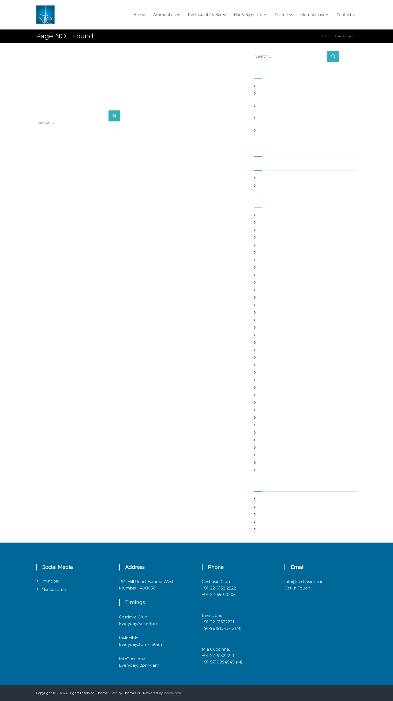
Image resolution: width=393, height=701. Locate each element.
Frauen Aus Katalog (274, 320)
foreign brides (270, 297)
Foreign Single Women (277, 312)
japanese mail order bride (279, 342)
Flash (114, 693)
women (265, 470)
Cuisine (281, 14)
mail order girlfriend (275, 387)
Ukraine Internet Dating (278, 455)
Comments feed (272, 522)
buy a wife (267, 252)
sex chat (265, 440)
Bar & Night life (248, 14)
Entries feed (269, 514)
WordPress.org (270, 529)
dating (264, 282)
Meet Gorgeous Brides (277, 395)
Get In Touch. (298, 588)
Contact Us (346, 14)
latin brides (268, 350)
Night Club (267, 402)
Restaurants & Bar (205, 14)
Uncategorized (271, 463)
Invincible (50, 581)
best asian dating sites (276, 215)
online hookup (270, 410)
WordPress (172, 693)
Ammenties (164, 14)
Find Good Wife (271, 290)
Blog (262, 237)
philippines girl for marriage (281, 418)
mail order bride (272, 372)
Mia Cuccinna (54, 589)
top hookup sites (272, 448)
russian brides (270, 425)
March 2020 (268, 186)
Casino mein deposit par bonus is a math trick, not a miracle (306, 86)
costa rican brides (272, 275)
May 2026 (267, 178)
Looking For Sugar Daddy (279, 365)
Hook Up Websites (273, 327)
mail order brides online (278, 380)
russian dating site (273, 433)
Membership (312, 14)
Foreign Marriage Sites (277, 305)
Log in (264, 507)
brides (264, 245)
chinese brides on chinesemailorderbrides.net (295, 260)
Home (139, 14)
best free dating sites (276, 222)
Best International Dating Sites (283, 230)
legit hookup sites (273, 357)
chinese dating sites (274, 267)
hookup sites (269, 335)
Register (266, 499)
